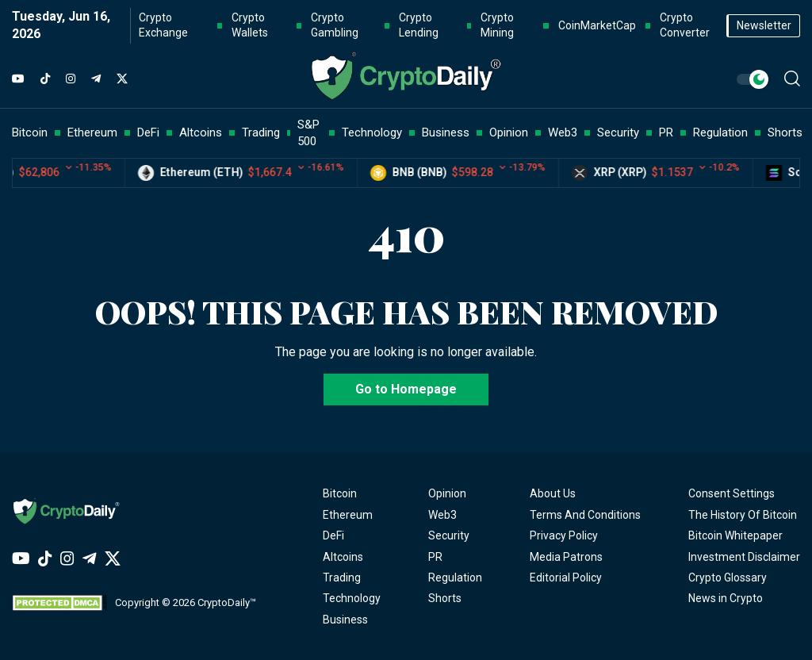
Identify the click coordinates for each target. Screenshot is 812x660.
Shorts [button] (785, 132)
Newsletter (764, 25)
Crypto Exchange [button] (163, 25)
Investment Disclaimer (744, 557)
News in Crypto (725, 598)
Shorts (445, 598)
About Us (553, 493)
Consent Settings (731, 493)
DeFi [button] (148, 132)
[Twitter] (122, 79)
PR (435, 557)
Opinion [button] (508, 132)
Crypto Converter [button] (685, 25)
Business (345, 619)
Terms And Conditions (585, 514)
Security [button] (618, 132)
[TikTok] (45, 79)
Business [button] (445, 132)
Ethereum (348, 514)
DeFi (333, 535)
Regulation (455, 577)
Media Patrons (566, 557)
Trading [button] (261, 132)
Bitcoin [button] (30, 132)
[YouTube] (18, 79)
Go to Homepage (406, 389)
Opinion (447, 493)
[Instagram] (70, 79)
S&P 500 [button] (308, 132)
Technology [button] (372, 132)
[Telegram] (96, 79)
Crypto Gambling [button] (334, 25)
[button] (792, 78)
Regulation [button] (720, 132)
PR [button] (666, 132)
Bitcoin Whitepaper (735, 535)
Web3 (442, 514)
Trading (342, 577)
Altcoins (343, 557)
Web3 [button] (562, 132)
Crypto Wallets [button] (250, 25)
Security (448, 535)
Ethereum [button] (92, 132)
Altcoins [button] (200, 132)
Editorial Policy (566, 577)
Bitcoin (340, 493)
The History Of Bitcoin (742, 514)
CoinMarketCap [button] (597, 25)
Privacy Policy (564, 535)
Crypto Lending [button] (419, 25)
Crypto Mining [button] (497, 25)
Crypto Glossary (727, 577)
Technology (352, 598)
